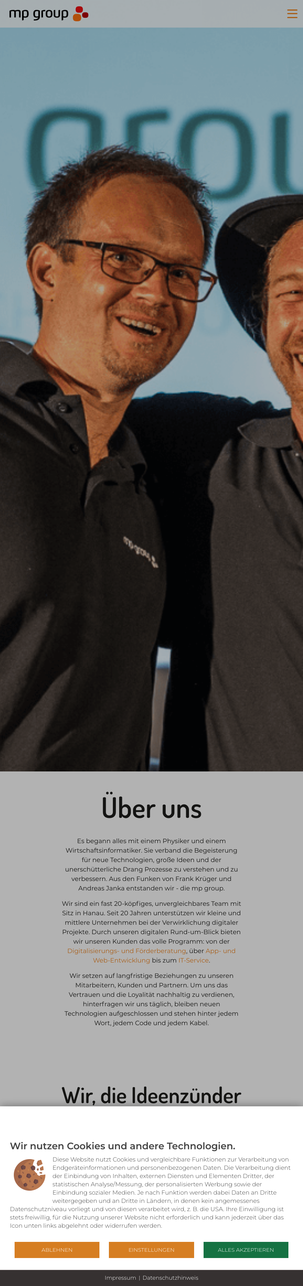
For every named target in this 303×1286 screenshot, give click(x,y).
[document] (151, 1191)
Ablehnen (57, 1250)
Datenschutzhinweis (170, 1277)
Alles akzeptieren (246, 1250)
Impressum (120, 1277)
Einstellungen (151, 1250)
